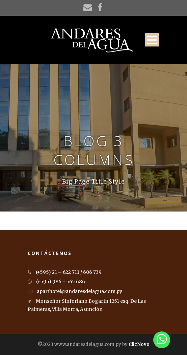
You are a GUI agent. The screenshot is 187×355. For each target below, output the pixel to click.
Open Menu (152, 39)
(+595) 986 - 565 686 (56, 282)
